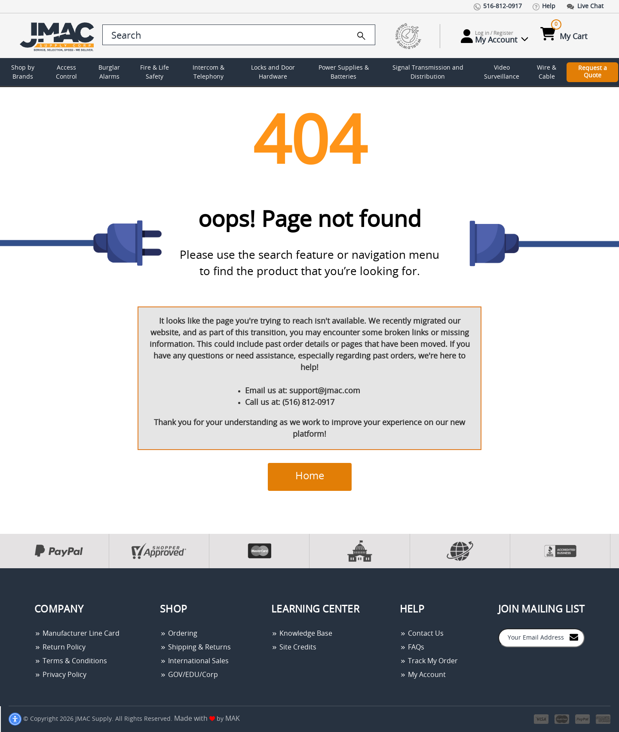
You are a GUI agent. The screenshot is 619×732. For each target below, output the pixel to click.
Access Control (66, 72)
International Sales (194, 661)
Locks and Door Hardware (273, 72)
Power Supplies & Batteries (344, 72)
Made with (194, 718)
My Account (423, 674)
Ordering (178, 633)
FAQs (412, 647)
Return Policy (60, 647)
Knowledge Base (301, 633)
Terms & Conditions (70, 661)
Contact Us (422, 633)
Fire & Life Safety (154, 72)
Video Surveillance (501, 72)
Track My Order (429, 661)
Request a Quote (592, 72)
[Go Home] (58, 36)
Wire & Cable (546, 72)
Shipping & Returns (195, 647)
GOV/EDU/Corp (189, 674)
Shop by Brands (22, 72)
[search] (361, 36)
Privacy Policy (60, 674)
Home (309, 476)
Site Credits (293, 647)
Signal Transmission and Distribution (427, 72)
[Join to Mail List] (574, 637)
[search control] (238, 35)
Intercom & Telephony (208, 72)
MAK (232, 718)
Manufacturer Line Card (77, 633)
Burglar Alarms (109, 72)
